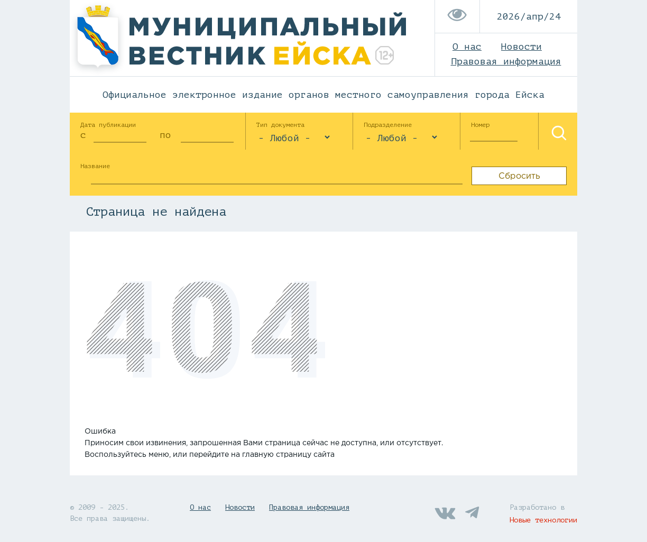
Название (95, 166)
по (165, 135)
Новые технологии (543, 520)
